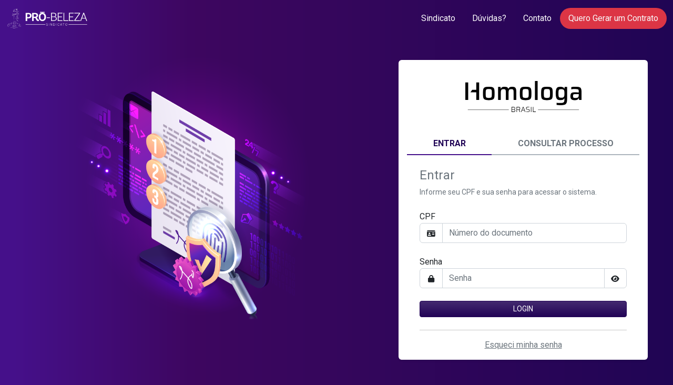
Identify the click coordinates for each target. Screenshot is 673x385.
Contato (537, 18)
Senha (431, 262)
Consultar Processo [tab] (566, 143)
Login (523, 309)
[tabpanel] (523, 253)
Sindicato (438, 18)
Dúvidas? (489, 18)
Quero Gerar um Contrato (613, 18)
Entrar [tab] (449, 143)
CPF (427, 216)
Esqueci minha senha (523, 345)
